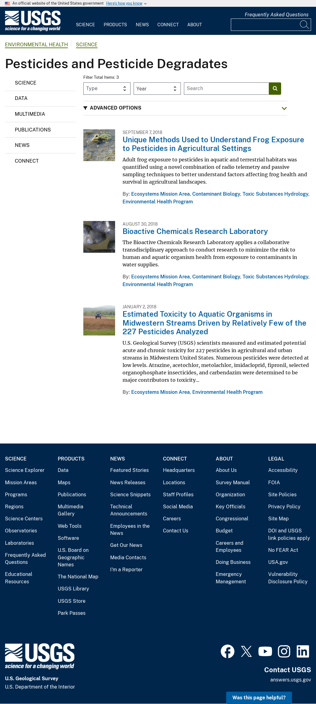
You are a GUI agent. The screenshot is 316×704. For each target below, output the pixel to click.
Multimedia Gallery (70, 510)
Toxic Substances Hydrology (275, 194)
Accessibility (283, 470)
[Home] (32, 30)
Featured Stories (129, 470)
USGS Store (71, 601)
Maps (64, 482)
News (142, 24)
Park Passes (71, 613)
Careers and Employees (229, 546)
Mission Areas (21, 482)
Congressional (232, 519)
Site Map (278, 519)
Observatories (21, 531)
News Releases (127, 482)
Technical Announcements (128, 510)
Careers (172, 519)
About (194, 24)
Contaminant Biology (216, 194)
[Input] (271, 25)
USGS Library (73, 589)
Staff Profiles (178, 495)
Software (68, 538)
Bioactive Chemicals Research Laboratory (195, 231)
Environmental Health (36, 45)
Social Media (178, 507)
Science (85, 24)
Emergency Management (231, 578)
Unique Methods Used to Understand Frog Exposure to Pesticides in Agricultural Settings (213, 144)
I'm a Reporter (126, 570)
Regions (14, 507)
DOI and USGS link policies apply (289, 534)
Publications (33, 130)
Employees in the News (130, 529)
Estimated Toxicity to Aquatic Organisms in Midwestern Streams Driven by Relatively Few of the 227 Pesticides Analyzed (214, 323)
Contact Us (175, 531)
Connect (168, 24)
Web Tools (69, 526)
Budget (224, 531)
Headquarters (179, 470)
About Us (226, 470)
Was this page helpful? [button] (259, 698)
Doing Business (233, 562)
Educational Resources (18, 578)
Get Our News (126, 545)
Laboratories (19, 543)
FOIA (274, 482)
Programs (16, 495)
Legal (276, 459)
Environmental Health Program (158, 202)
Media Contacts (128, 557)
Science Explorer (24, 470)
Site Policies (282, 495)
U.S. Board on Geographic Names (73, 557)
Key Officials (230, 507)
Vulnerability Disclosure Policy (288, 578)
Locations (174, 482)
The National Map (78, 577)
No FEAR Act (283, 550)
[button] (185, 108)
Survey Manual (233, 482)
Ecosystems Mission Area (160, 194)
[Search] (305, 25)
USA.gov (278, 562)
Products (115, 24)
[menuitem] (85, 20)
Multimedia (30, 114)
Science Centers (24, 519)
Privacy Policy (284, 507)
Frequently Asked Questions (277, 15)
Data (21, 98)
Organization (230, 495)
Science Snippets (130, 495)
